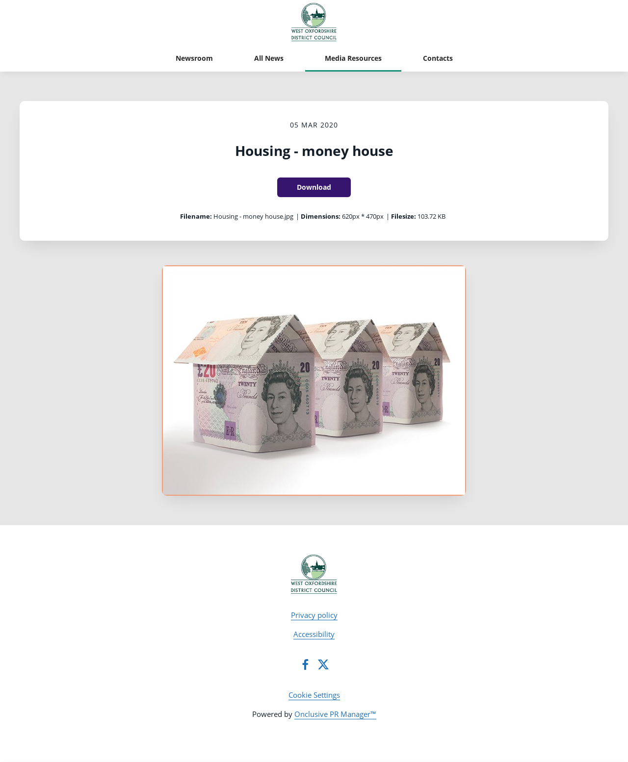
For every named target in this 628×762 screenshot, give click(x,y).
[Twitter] (323, 664)
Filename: (196, 216)
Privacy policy (314, 615)
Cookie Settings (314, 695)
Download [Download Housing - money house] (314, 187)
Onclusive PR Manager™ (335, 714)
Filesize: (403, 216)
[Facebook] (305, 664)
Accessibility (314, 634)
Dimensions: (320, 216)
